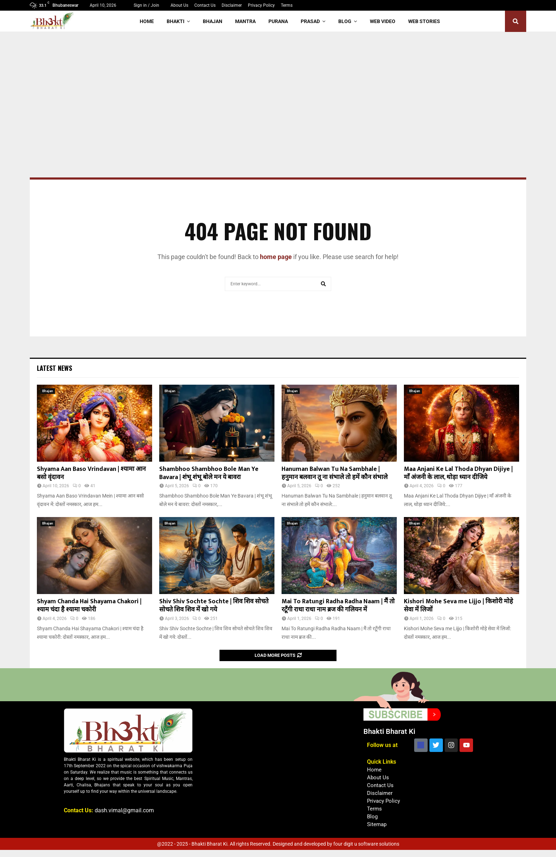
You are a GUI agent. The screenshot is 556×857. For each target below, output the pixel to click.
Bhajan (212, 21)
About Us (179, 5)
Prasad (310, 21)
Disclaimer (232, 5)
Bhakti (175, 21)
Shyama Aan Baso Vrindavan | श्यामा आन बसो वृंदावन (91, 473)
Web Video (382, 21)
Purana (278, 21)
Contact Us (205, 5)
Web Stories (424, 21)
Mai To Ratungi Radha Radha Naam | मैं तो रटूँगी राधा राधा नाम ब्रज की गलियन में (338, 605)
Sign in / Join (143, 5)
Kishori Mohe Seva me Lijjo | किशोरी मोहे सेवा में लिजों (458, 605)
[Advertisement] (278, 85)
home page (276, 256)
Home (147, 21)
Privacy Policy (261, 5)
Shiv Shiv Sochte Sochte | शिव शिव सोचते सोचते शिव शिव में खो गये (213, 605)
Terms (287, 5)
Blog (344, 21)
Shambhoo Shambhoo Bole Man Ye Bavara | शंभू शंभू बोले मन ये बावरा (208, 473)
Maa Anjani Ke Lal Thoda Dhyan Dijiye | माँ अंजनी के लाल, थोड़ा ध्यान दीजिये (458, 473)
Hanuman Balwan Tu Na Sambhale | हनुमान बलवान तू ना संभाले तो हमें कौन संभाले (335, 473)
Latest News (54, 368)
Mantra (245, 21)
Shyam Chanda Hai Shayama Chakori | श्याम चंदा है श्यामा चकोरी (89, 605)
